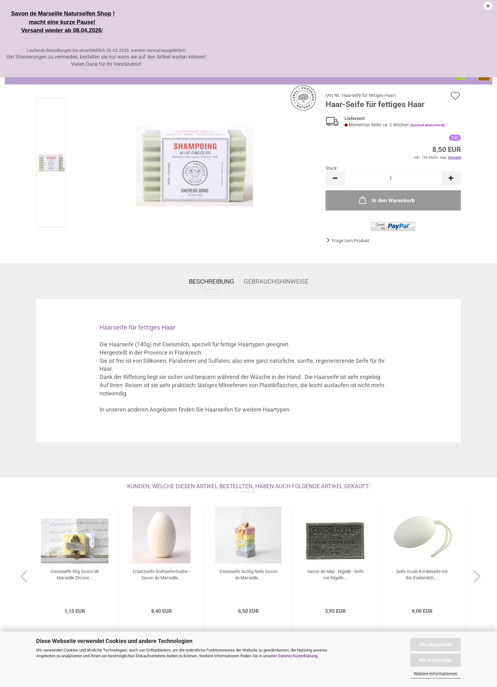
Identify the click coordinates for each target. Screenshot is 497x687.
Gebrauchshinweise (276, 281)
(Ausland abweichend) (427, 125)
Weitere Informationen (435, 673)
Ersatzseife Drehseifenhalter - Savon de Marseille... (161, 574)
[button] (335, 178)
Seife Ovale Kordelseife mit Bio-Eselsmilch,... (422, 574)
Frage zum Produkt (351, 240)
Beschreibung (211, 281)
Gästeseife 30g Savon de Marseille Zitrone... (74, 574)
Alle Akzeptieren (435, 644)
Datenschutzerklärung (297, 655)
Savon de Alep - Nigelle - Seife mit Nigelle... (335, 574)
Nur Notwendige (435, 660)
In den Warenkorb (386, 200)
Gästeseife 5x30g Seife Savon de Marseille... (248, 574)
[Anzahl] (393, 178)
